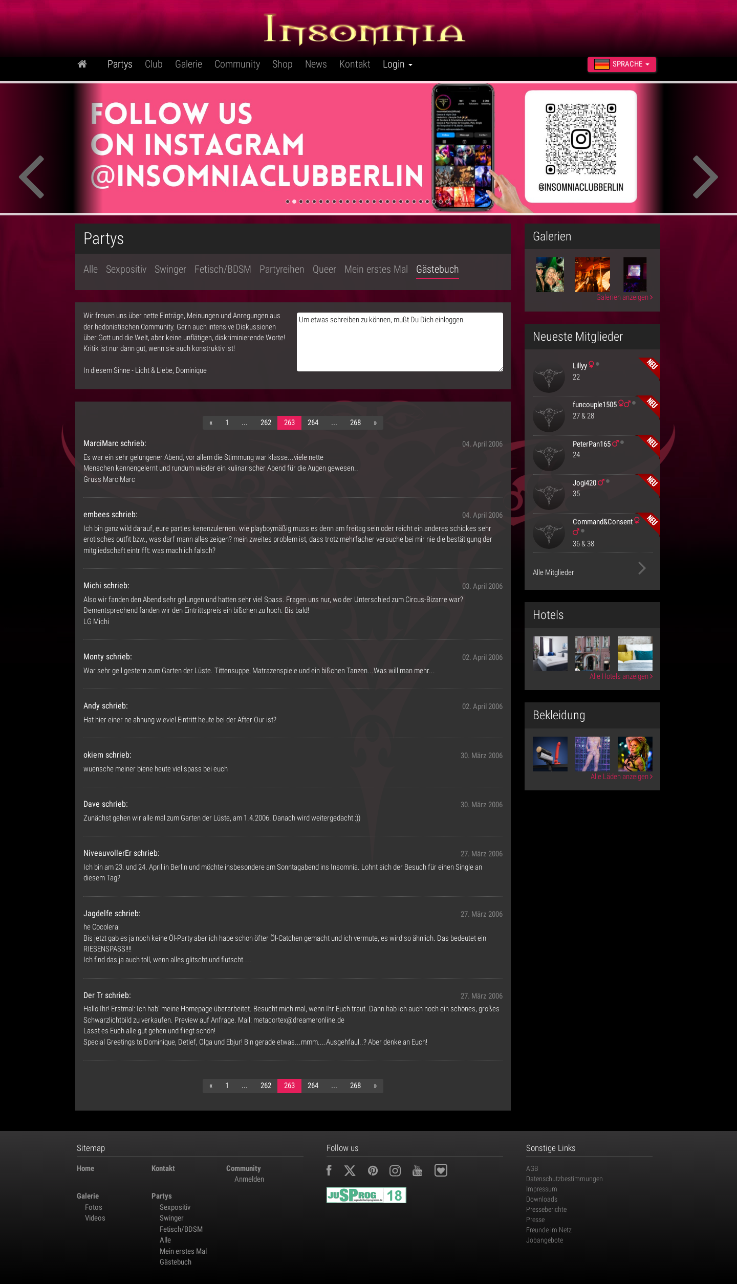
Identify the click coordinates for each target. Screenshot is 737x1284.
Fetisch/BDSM (222, 269)
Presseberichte (546, 1209)
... (245, 422)
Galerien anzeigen (624, 297)
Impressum (541, 1189)
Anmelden (249, 1179)
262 (266, 422)
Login (398, 64)
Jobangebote (544, 1240)
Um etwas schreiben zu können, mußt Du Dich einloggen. (400, 342)
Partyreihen (282, 269)
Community (237, 64)
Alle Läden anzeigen (622, 776)
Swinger (170, 269)
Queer (324, 269)
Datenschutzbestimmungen (564, 1179)
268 (355, 422)
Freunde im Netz (549, 1230)
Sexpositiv (126, 269)
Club (154, 64)
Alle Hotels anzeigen (621, 676)
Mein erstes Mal (376, 269)
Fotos (93, 1207)
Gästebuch (437, 269)
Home (85, 1168)
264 (313, 422)
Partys (120, 64)
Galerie (188, 64)
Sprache (621, 64)
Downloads (541, 1199)
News (316, 64)
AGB (532, 1168)
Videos (95, 1218)
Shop (282, 64)
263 (289, 422)
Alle (90, 269)
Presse (535, 1219)
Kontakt (355, 64)
